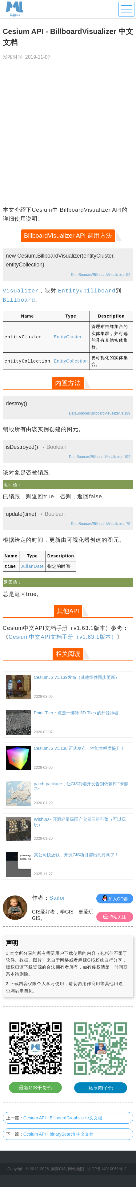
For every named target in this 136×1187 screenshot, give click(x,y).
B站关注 (114, 916)
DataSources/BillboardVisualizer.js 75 (100, 524)
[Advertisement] (68, 135)
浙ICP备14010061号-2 (106, 1168)
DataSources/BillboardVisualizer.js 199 (99, 413)
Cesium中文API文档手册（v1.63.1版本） (63, 637)
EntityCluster (68, 336)
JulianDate (32, 566)
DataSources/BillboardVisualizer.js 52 (100, 275)
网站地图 (76, 1168)
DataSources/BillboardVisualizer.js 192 (99, 457)
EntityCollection (71, 361)
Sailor (57, 898)
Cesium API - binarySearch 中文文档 (58, 1133)
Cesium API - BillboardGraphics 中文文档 (62, 1117)
